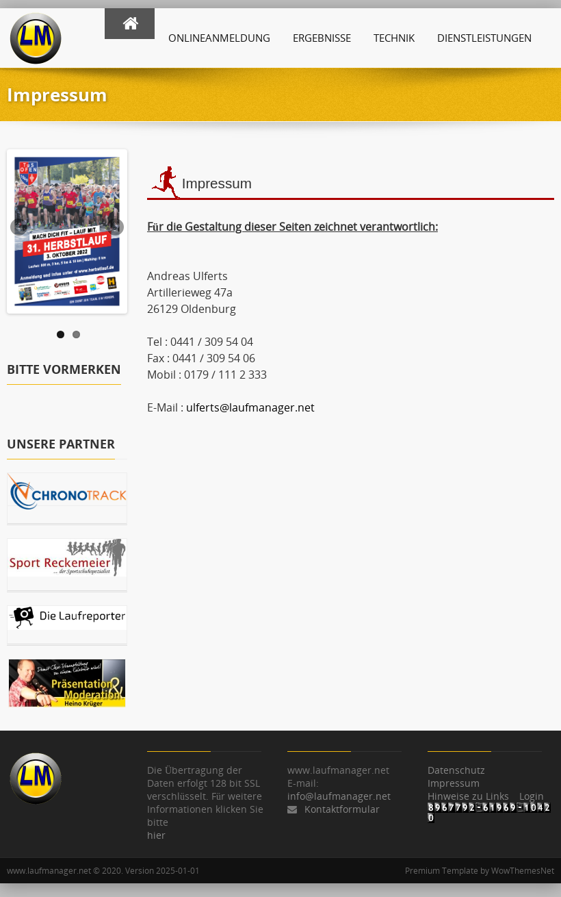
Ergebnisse (322, 38)
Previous (20, 228)
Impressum (454, 782)
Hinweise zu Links (468, 796)
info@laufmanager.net (339, 796)
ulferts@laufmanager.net (250, 407)
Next (114, 228)
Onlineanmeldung (219, 38)
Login (531, 796)
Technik (394, 38)
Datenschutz (456, 769)
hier (156, 835)
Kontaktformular (342, 809)
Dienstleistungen (484, 38)
